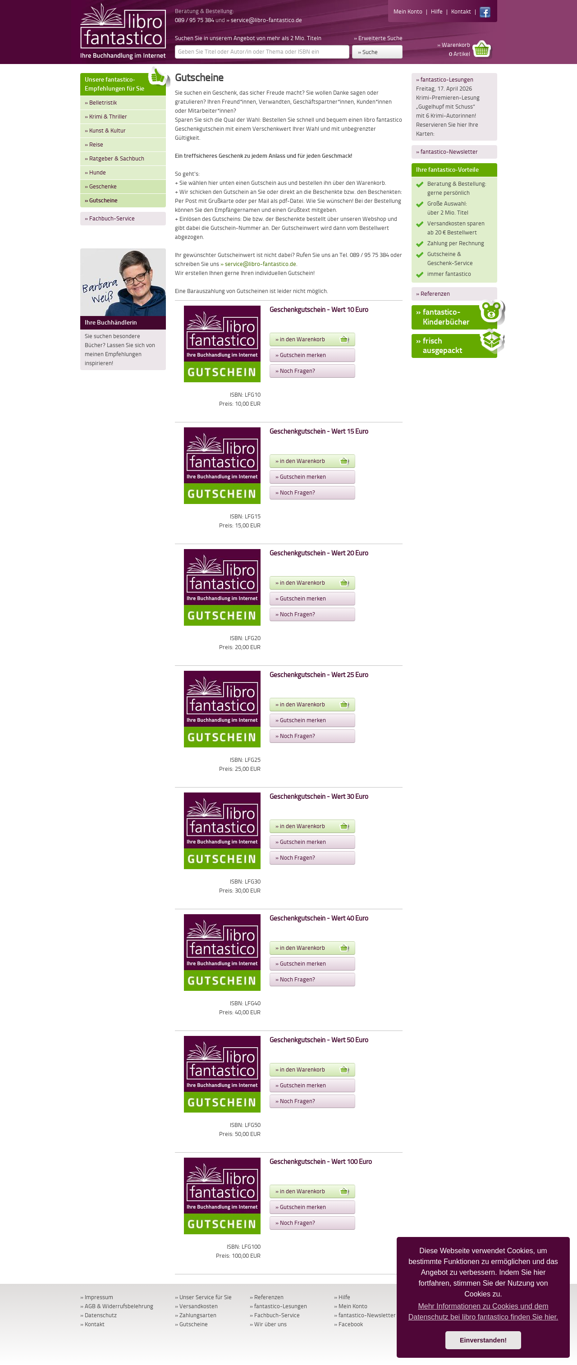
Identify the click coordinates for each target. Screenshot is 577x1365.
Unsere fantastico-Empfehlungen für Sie (125, 82)
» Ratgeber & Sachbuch (114, 158)
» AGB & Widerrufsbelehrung (116, 1306)
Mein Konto (408, 11)
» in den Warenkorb (312, 339)
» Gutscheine (101, 200)
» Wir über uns (268, 1324)
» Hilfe (342, 1297)
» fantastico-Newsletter (447, 151)
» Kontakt (92, 1324)
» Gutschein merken (300, 355)
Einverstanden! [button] (483, 1340)
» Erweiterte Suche (378, 38)
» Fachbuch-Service (110, 218)
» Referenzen (433, 293)
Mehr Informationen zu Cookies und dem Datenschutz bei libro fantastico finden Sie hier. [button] (483, 1311)
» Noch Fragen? (295, 370)
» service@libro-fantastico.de (264, 20)
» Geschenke (101, 186)
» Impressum (96, 1297)
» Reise (94, 144)
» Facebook (348, 1324)
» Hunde (95, 172)
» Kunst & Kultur (105, 130)
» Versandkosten (196, 1306)
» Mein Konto (350, 1306)
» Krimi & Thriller (106, 116)
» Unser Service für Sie (203, 1297)
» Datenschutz (98, 1315)
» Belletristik (101, 102)
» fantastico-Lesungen (444, 79)
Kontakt (461, 11)
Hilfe (437, 11)
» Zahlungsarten (195, 1315)
